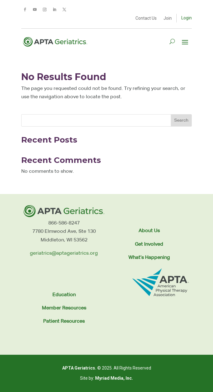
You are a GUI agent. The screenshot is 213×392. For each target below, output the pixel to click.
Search (181, 120)
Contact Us (146, 18)
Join (167, 18)
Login (186, 17)
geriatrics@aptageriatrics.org (64, 253)
